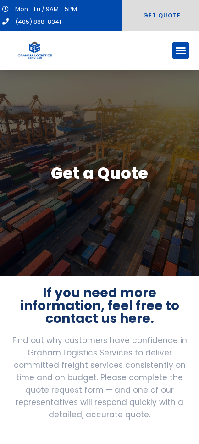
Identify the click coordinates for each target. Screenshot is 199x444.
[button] (180, 50)
